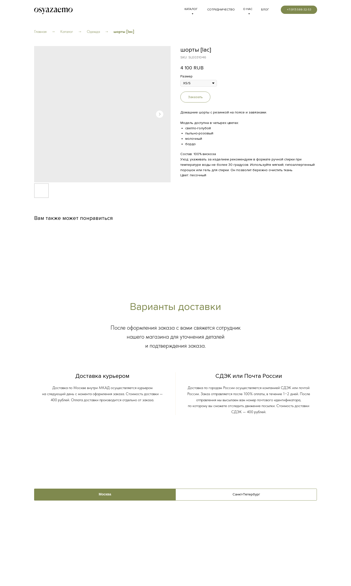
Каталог (66, 31)
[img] (53, 10)
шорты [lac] (124, 31)
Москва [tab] (105, 494)
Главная (40, 31)
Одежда (93, 31)
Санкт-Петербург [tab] (246, 494)
